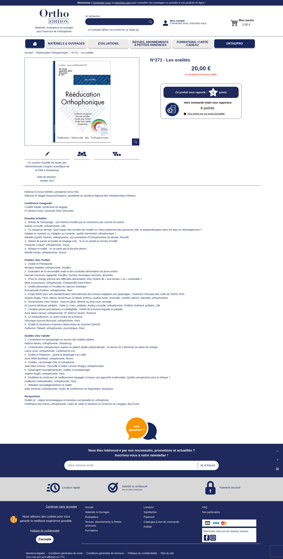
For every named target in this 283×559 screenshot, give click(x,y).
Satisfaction (150, 512)
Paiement (149, 517)
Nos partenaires (211, 512)
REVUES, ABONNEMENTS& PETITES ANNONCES (150, 44)
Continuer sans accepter (61, 506)
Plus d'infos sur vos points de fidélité (204, 113)
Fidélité (148, 526)
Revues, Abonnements (98, 521)
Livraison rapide (71, 487)
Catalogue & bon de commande (161, 521)
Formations (91, 530)
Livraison (149, 507)
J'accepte (44, 539)
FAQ (204, 507)
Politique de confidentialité (45, 530)
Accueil (89, 507)
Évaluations (108, 43)
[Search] (115, 21)
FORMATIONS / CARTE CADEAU (192, 44)
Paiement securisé (229, 487)
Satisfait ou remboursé (134, 488)
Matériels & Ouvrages (66, 43)
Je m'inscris (207, 465)
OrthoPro (234, 43)
